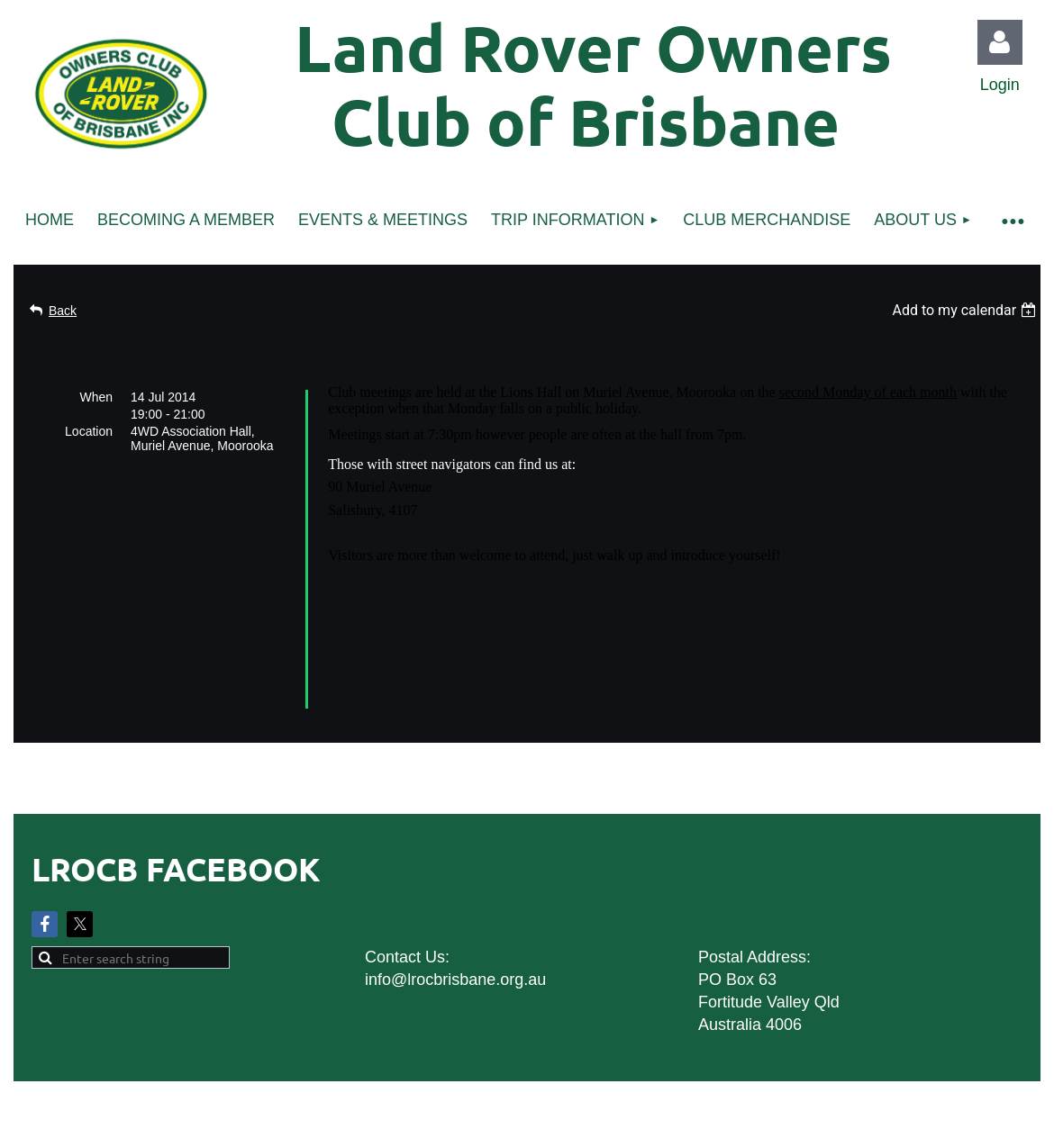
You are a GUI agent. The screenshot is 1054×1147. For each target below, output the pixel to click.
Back (63, 310)
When (96, 397)
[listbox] (966, 310)
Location (89, 431)
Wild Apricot (835, 1061)
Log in (999, 42)
